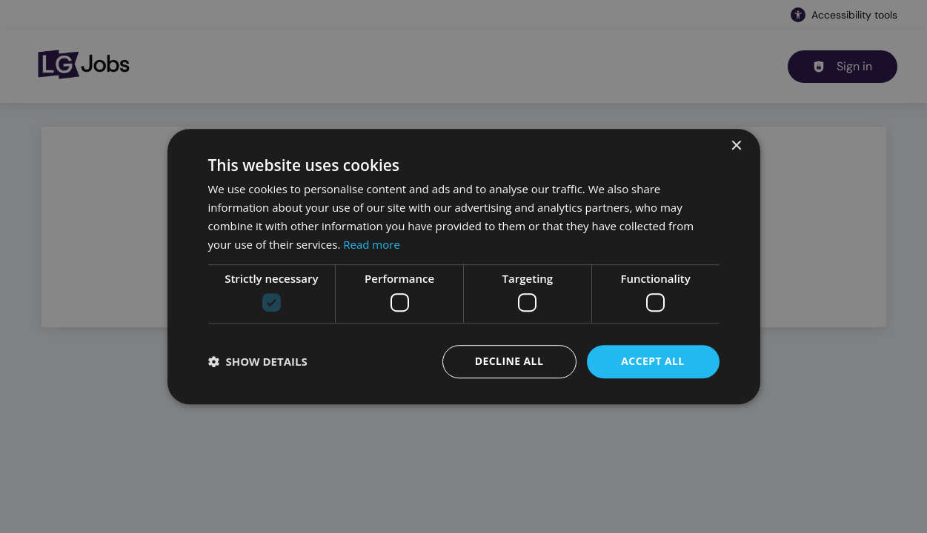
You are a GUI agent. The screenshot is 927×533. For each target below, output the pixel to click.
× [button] (736, 146)
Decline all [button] (509, 361)
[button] (258, 361)
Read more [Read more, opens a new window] (371, 244)
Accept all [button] (652, 361)
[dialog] (463, 266)
